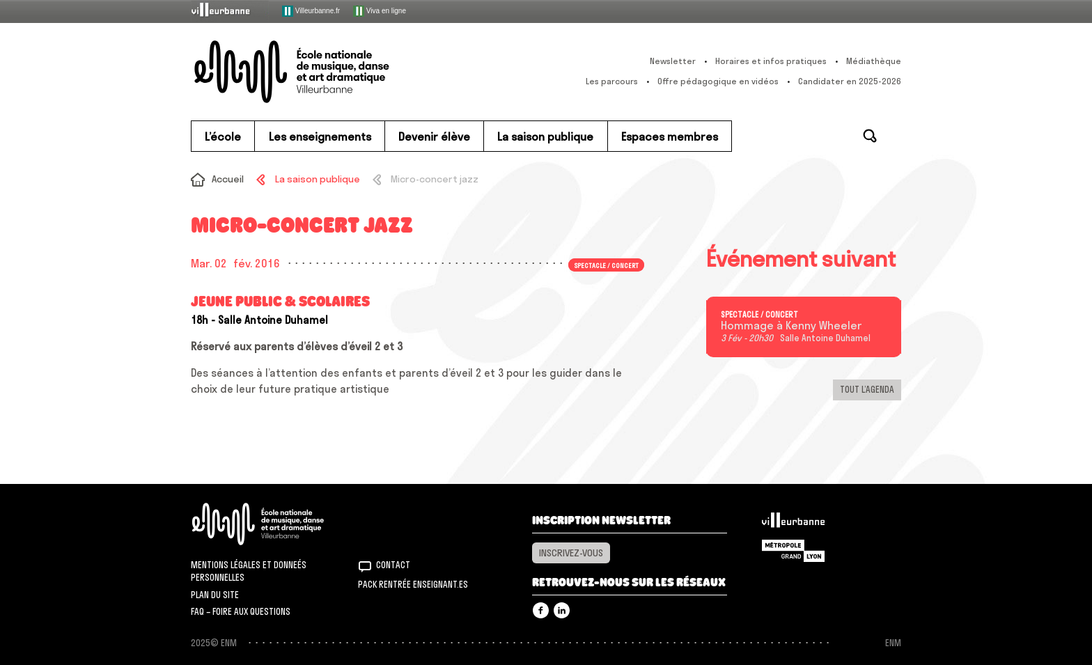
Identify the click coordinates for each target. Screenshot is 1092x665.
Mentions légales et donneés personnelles (248, 571)
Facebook (540, 610)
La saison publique (317, 179)
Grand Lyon (793, 551)
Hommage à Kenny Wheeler (791, 325)
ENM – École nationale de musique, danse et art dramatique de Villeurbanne (319, 72)
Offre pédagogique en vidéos (718, 81)
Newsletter (673, 61)
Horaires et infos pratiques (771, 61)
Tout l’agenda (867, 389)
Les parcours (612, 81)
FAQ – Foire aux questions (240, 611)
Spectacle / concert (607, 264)
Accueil (228, 179)
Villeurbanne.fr (311, 11)
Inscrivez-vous (571, 553)
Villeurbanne (793, 524)
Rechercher (869, 135)
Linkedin (561, 610)
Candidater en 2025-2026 (849, 81)
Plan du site (215, 594)
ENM (276, 524)
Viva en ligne (379, 11)
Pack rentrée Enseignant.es (413, 584)
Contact (393, 564)
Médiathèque (873, 61)
